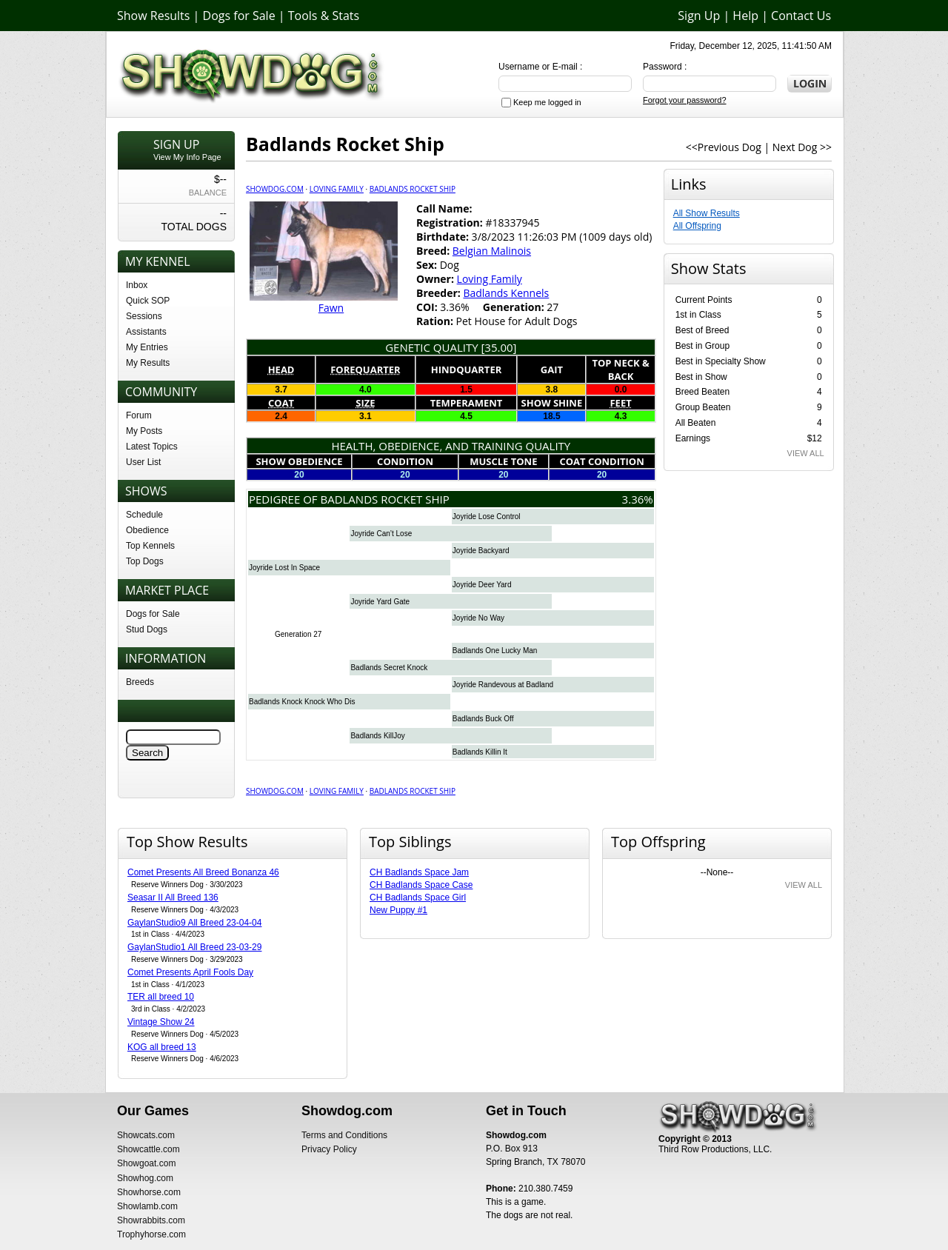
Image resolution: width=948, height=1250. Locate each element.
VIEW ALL (805, 453)
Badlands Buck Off (483, 719)
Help (745, 15)
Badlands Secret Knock (388, 668)
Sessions (144, 316)
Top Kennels (150, 546)
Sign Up (699, 15)
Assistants (146, 332)
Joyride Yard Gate (380, 602)
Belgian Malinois (492, 251)
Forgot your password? (685, 100)
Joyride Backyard (481, 551)
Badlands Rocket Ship (412, 189)
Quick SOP (148, 300)
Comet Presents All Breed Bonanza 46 (203, 872)
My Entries (147, 347)
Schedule (144, 514)
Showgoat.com (146, 1163)
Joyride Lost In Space (284, 568)
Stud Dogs (146, 629)
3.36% (637, 499)
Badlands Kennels (506, 293)
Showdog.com (275, 189)
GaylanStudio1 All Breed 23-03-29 (194, 947)
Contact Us (801, 15)
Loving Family (337, 189)
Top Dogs (145, 561)
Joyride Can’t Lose (381, 533)
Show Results (153, 15)
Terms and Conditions (344, 1135)
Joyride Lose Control (487, 516)
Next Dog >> (802, 147)
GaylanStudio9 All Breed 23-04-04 (194, 923)
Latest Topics (152, 446)
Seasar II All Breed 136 (172, 897)
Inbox (136, 285)
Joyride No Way (478, 618)
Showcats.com (146, 1135)
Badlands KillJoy (377, 736)
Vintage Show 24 (161, 1022)
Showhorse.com (149, 1192)
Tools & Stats (323, 15)
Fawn (331, 308)
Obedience (147, 530)
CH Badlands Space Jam (419, 872)
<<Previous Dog (723, 147)
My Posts (144, 431)
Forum (139, 415)
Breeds (140, 682)
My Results (148, 363)
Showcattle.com (148, 1149)
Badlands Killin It (480, 752)
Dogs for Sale (239, 15)
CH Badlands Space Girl (418, 897)
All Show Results (706, 213)
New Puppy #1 (398, 910)
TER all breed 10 (160, 997)
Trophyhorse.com (151, 1234)
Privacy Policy (329, 1149)
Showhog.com (145, 1178)
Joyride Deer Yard (482, 585)
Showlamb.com (147, 1206)
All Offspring (697, 226)
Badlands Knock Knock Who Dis (302, 702)
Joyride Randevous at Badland (503, 685)
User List (143, 462)
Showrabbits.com (151, 1220)
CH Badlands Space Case (421, 885)
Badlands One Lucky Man (495, 650)
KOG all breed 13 (161, 1047)
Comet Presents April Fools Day (190, 972)
